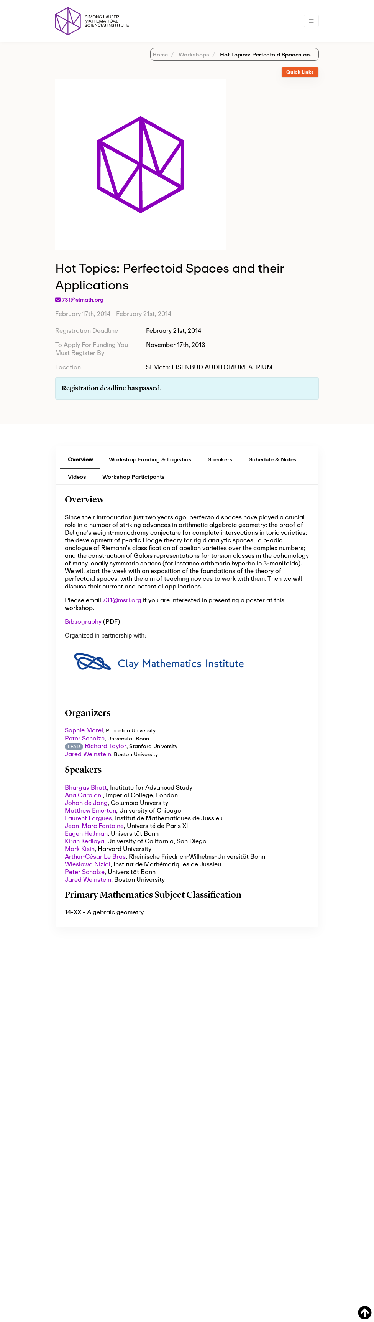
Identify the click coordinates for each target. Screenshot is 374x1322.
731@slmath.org (82, 300)
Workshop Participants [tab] (133, 477)
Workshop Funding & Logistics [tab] (150, 459)
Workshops (193, 54)
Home (160, 54)
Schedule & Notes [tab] (273, 459)
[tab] (300, 72)
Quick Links (300, 72)
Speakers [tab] (220, 459)
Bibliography (83, 621)
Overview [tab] (80, 459)
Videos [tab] (77, 477)
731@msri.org (122, 599)
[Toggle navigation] (311, 21)
